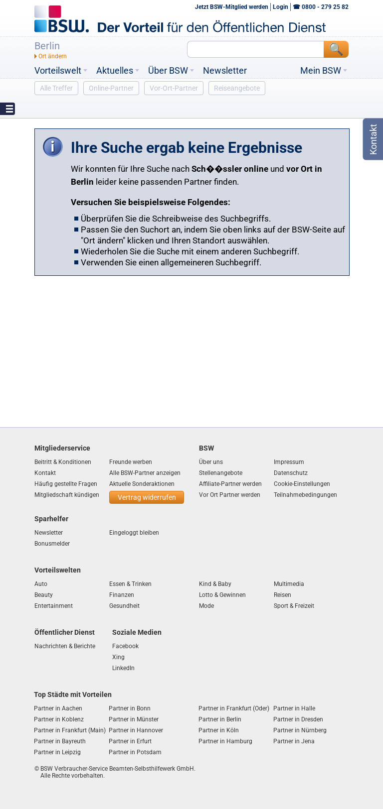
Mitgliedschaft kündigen (66, 494)
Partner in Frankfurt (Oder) (233, 708)
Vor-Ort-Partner (174, 88)
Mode (206, 605)
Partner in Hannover (136, 730)
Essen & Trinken (130, 583)
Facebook (125, 646)
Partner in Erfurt (130, 741)
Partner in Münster (134, 719)
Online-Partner (111, 88)
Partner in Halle (294, 708)
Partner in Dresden (298, 719)
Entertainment (53, 605)
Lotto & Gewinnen (222, 594)
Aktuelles (114, 71)
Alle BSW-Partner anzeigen (145, 472)
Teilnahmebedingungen (305, 494)
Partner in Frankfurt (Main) (70, 730)
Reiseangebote (237, 88)
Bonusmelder (52, 543)
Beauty (43, 594)
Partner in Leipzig (57, 752)
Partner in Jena (294, 741)
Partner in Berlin (219, 719)
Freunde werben (130, 462)
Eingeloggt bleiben (134, 532)
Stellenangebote (220, 472)
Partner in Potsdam (135, 752)
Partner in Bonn (130, 708)
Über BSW (168, 71)
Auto (40, 583)
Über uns (211, 462)
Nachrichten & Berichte (64, 646)
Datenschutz (291, 472)
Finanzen (121, 594)
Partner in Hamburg (225, 741)
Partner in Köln (218, 730)
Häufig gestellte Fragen (65, 483)
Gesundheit (124, 605)
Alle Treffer (56, 88)
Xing (118, 657)
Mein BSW (320, 71)
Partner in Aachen (58, 708)
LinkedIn (123, 668)
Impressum (289, 462)
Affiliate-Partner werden (230, 483)
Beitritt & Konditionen (62, 462)
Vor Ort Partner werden (229, 494)
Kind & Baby (215, 583)
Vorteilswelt (57, 71)
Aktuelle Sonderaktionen (142, 483)
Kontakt (45, 472)
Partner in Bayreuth (60, 741)
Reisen (282, 594)
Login (280, 6)
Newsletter (225, 71)
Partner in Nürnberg (300, 730)
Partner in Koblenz (59, 719)
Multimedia (289, 583)
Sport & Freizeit (294, 605)
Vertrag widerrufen (147, 497)
